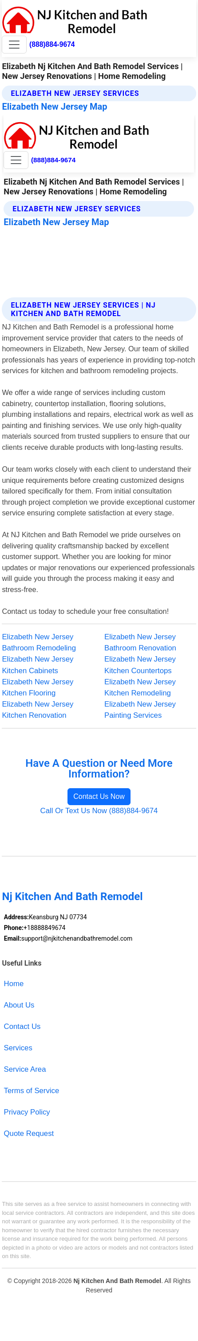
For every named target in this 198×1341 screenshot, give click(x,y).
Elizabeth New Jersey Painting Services (140, 710)
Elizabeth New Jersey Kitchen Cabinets (37, 665)
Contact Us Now (99, 796)
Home (14, 983)
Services (18, 1048)
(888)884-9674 (52, 44)
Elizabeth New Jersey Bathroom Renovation (140, 642)
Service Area (25, 1069)
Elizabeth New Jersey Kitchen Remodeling (140, 687)
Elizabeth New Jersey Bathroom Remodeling (39, 642)
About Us (19, 1005)
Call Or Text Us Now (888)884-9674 (99, 810)
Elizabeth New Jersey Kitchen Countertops (140, 665)
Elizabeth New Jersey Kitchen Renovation (37, 710)
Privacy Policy (27, 1112)
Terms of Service (31, 1090)
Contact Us (22, 1026)
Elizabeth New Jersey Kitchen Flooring (37, 687)
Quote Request (29, 1133)
